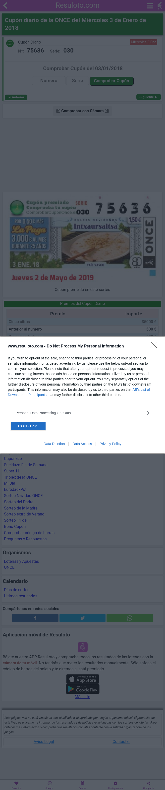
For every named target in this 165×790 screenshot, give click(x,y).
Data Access (82, 444)
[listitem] (83, 412)
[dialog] (82, 395)
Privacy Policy (110, 444)
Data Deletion (54, 444)
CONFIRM (28, 426)
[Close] (155, 346)
